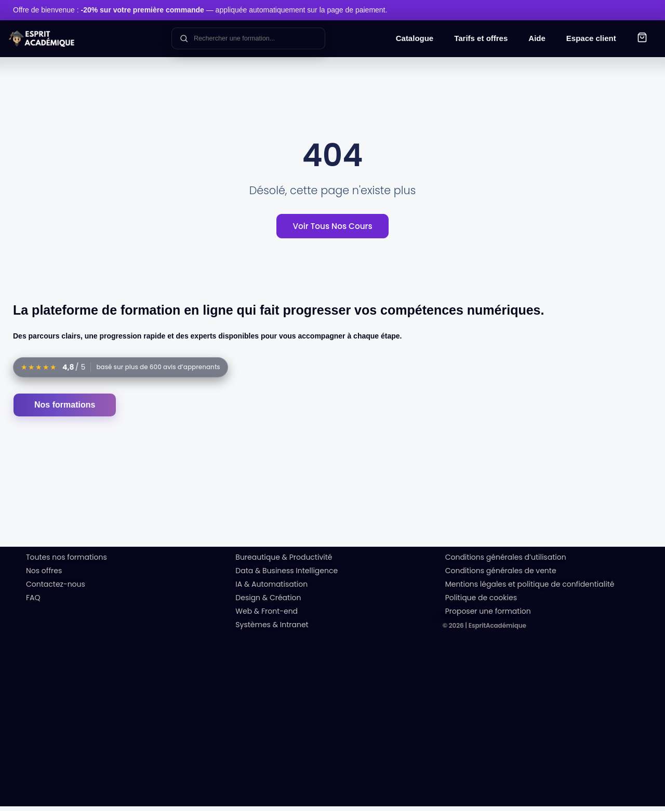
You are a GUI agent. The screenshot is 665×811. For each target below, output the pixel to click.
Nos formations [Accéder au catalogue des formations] (64, 409)
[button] (642, 38)
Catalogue (415, 38)
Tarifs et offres (481, 38)
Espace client (591, 38)
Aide (537, 38)
